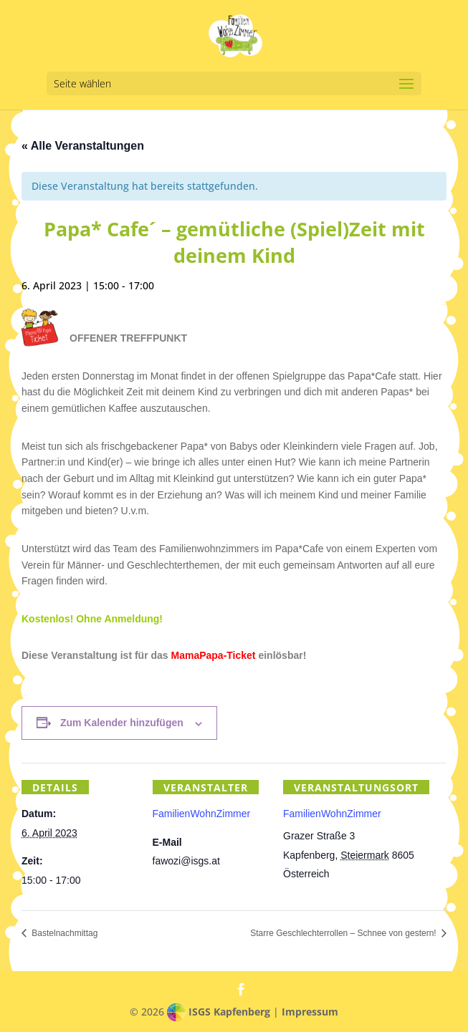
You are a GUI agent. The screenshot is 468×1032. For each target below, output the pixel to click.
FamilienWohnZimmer (332, 813)
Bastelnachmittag (63, 933)
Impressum (310, 1011)
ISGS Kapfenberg (229, 1011)
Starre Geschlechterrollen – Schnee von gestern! (344, 933)
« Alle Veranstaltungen (83, 146)
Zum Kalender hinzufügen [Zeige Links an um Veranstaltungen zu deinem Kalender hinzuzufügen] (121, 722)
